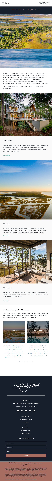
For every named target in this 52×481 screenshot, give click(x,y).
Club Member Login (26, 419)
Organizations (26, 427)
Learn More (6, 155)
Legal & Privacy (26, 465)
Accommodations (26, 430)
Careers (26, 422)
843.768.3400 (35, 403)
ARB (26, 425)
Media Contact (26, 433)
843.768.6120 (32, 406)
